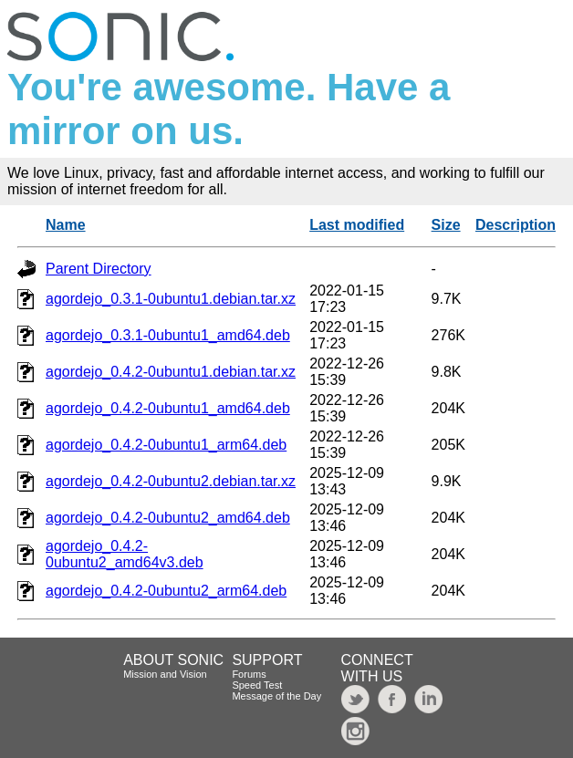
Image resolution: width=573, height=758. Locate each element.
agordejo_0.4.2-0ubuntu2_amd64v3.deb (124, 554)
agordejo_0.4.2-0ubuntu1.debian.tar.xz (171, 371)
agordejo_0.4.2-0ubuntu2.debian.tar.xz (171, 481)
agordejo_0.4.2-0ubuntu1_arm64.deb (166, 444)
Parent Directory (98, 268)
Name (66, 225)
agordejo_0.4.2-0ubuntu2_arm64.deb (166, 590)
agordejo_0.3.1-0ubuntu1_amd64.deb (168, 335)
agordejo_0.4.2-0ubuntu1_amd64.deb (168, 408)
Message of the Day (276, 696)
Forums (249, 674)
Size (446, 225)
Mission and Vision (165, 674)
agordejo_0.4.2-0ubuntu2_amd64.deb (168, 517)
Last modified (356, 225)
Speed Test (257, 685)
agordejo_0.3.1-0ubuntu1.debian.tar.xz (171, 298)
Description (515, 225)
